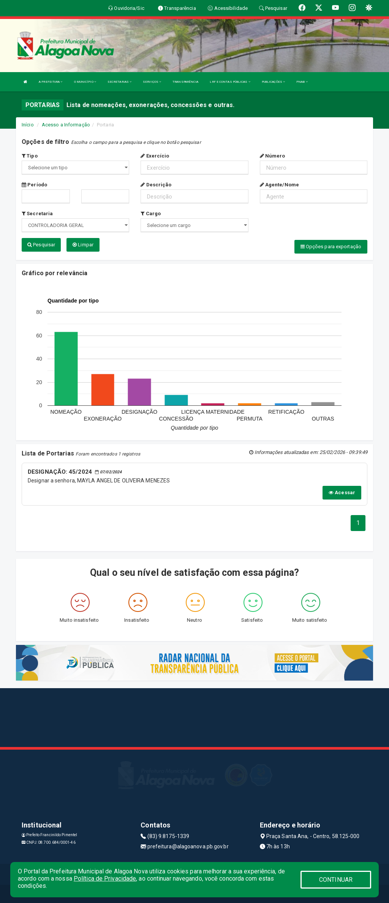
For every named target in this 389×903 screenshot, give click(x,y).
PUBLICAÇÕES (273, 82)
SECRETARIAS (119, 82)
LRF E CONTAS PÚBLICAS (230, 82)
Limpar (83, 244)
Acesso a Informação (66, 125)
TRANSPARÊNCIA (185, 82)
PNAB (302, 82)
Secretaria (37, 213)
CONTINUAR (336, 879)
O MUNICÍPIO (85, 82)
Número (272, 156)
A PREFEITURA (50, 82)
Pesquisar (41, 244)
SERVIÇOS (152, 82)
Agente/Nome (279, 185)
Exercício (155, 156)
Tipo (30, 156)
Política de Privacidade (105, 878)
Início (28, 125)
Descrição (156, 185)
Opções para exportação (330, 246)
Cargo (151, 213)
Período (34, 185)
